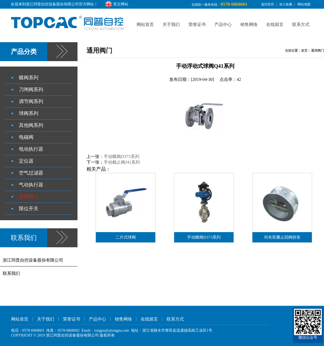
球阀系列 (28, 113)
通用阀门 (317, 50)
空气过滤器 (31, 173)
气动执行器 (31, 184)
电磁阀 (26, 137)
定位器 (26, 161)
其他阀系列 (31, 125)
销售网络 (249, 24)
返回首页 (267, 4)
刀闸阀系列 (31, 89)
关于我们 (171, 24)
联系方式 (300, 24)
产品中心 (223, 24)
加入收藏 (285, 4)
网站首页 (145, 24)
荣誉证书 (197, 24)
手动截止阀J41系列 (122, 162)
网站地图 (304, 4)
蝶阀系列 (28, 77)
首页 (304, 50)
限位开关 (28, 208)
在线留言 (275, 24)
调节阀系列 (31, 101)
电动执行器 (31, 149)
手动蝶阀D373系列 (121, 156)
